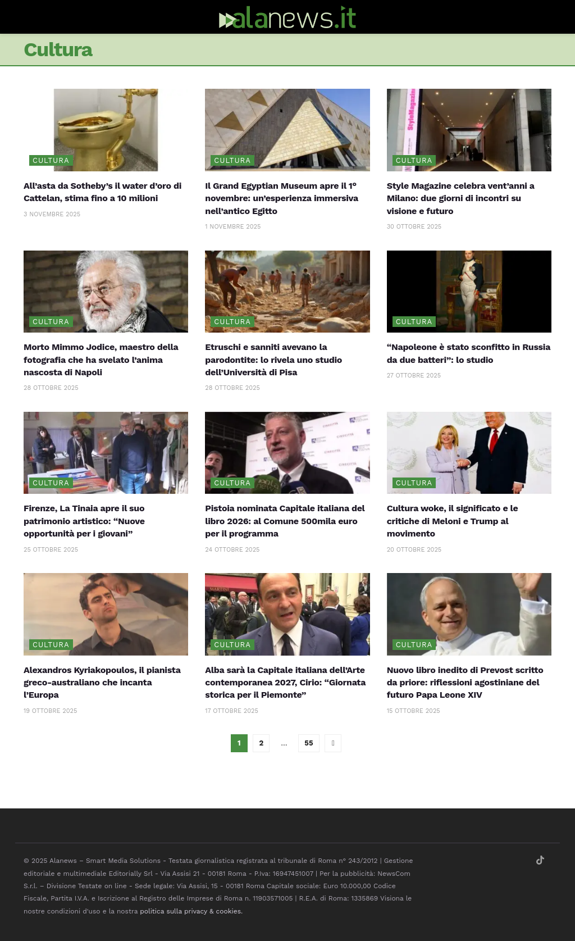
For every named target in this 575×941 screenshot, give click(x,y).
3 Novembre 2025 (52, 214)
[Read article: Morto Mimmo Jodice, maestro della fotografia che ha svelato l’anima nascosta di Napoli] (106, 292)
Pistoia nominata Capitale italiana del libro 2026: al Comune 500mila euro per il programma (284, 521)
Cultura (51, 160)
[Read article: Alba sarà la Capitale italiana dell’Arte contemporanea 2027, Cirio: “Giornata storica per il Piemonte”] (287, 614)
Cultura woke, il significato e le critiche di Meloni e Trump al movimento (452, 521)
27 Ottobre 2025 (414, 375)
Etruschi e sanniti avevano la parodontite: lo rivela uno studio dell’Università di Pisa (273, 360)
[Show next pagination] (333, 743)
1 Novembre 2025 (233, 226)
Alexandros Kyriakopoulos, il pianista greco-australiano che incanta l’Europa (102, 683)
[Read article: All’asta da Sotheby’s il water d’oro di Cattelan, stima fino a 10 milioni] (106, 130)
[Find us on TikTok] (540, 860)
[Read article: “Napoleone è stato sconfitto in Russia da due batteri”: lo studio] (469, 292)
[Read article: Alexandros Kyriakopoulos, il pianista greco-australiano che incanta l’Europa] (106, 614)
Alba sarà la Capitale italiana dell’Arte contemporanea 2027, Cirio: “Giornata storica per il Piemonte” (285, 683)
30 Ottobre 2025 (414, 226)
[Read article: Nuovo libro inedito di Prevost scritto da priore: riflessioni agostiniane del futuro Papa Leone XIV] (469, 614)
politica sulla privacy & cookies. (191, 911)
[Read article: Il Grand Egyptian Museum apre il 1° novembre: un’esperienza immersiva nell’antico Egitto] (287, 130)
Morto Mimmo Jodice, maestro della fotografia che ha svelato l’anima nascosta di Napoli (101, 360)
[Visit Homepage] (287, 17)
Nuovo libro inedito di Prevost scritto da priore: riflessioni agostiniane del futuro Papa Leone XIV (465, 683)
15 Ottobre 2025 (413, 711)
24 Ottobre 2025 (232, 549)
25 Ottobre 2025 (51, 549)
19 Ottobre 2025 (50, 711)
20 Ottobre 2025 (414, 549)
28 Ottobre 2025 (51, 388)
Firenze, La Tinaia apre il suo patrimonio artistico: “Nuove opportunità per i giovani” (84, 521)
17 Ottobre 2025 (231, 711)
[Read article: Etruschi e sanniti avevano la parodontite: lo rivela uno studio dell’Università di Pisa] (287, 292)
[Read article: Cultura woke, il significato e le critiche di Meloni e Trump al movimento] (469, 453)
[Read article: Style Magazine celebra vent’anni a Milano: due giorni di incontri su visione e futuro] (469, 130)
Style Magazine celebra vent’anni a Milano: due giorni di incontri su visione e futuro (461, 198)
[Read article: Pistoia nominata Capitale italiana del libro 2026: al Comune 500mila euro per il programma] (287, 453)
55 (308, 743)
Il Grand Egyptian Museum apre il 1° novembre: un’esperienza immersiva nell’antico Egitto (281, 198)
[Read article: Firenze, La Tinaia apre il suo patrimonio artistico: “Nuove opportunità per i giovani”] (106, 453)
